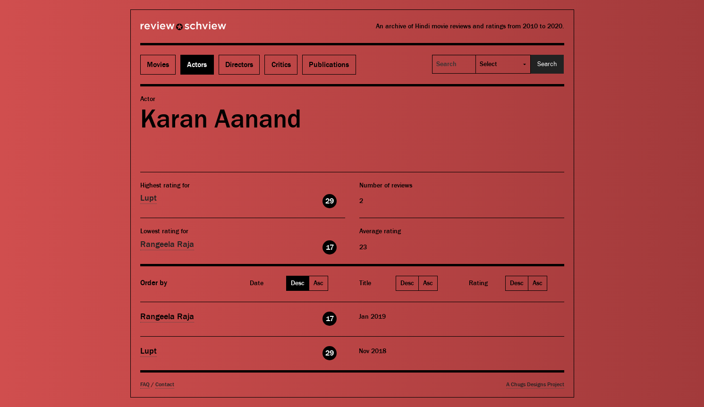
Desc (298, 283)
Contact (164, 384)
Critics (281, 64)
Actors (197, 64)
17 (330, 247)
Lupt (148, 198)
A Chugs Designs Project (535, 384)
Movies (158, 64)
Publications (329, 64)
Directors (239, 64)
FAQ (145, 384)
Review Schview (167, 29)
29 (329, 201)
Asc (318, 283)
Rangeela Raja (167, 244)
